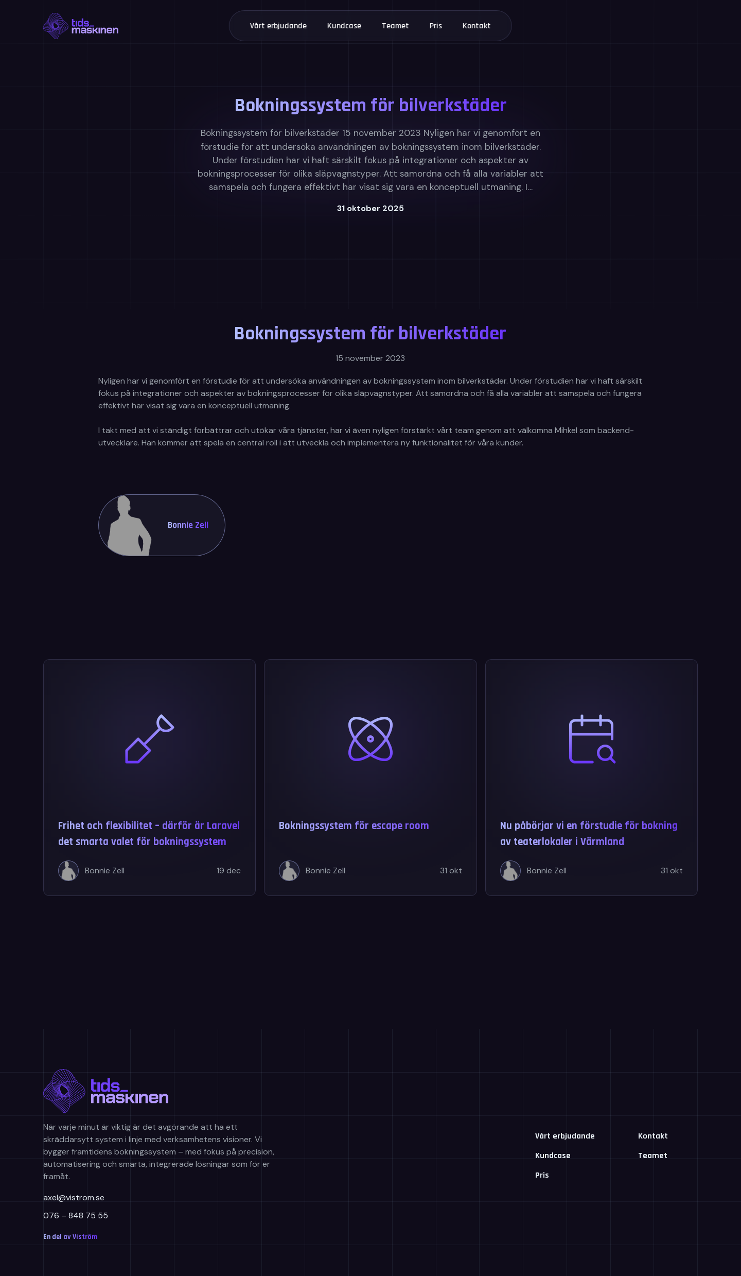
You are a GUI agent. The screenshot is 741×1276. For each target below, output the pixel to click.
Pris (436, 26)
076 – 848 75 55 (75, 1215)
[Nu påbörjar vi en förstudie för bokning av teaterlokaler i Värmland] (591, 778)
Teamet (395, 26)
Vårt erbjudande (278, 26)
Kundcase (344, 26)
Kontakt (477, 26)
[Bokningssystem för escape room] (370, 778)
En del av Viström (70, 1236)
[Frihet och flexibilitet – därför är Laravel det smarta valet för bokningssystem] (149, 778)
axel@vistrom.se (73, 1197)
